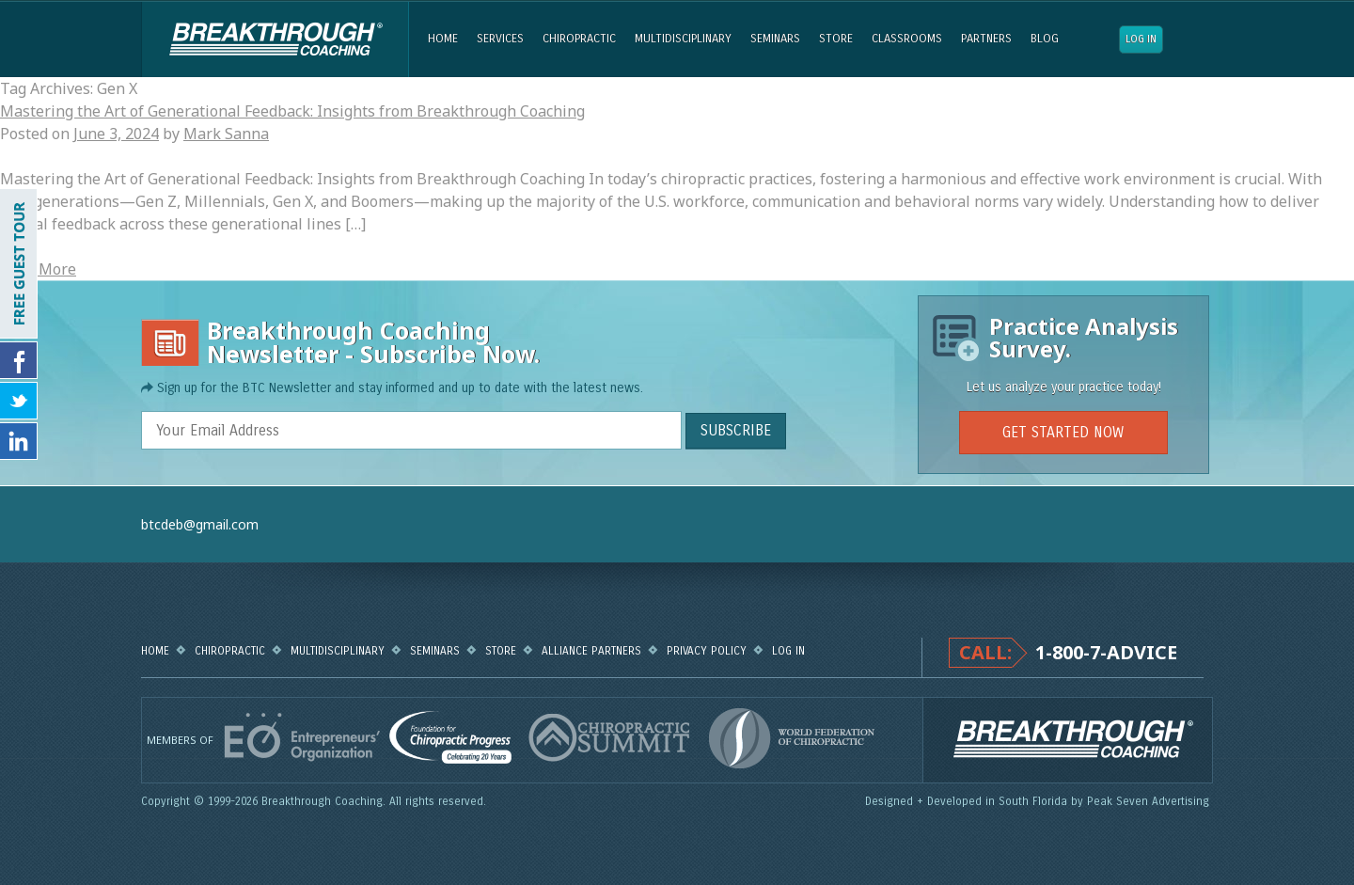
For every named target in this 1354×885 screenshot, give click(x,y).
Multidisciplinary (683, 38)
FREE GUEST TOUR (19, 263)
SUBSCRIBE (736, 430)
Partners (986, 38)
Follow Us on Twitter (19, 400)
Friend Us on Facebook (19, 360)
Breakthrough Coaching (275, 39)
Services (500, 38)
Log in (1141, 39)
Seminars (775, 38)
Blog (1045, 38)
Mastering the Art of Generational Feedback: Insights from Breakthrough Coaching (292, 111)
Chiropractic (579, 38)
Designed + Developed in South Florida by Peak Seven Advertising (1039, 801)
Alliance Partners (591, 650)
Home (443, 38)
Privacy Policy (707, 650)
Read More (38, 269)
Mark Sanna (226, 133)
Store (836, 38)
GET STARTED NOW (1063, 432)
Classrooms (907, 38)
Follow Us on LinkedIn (19, 441)
